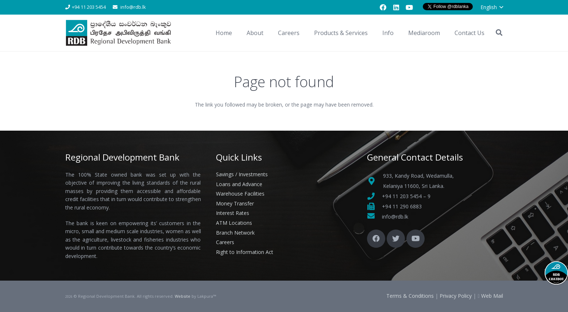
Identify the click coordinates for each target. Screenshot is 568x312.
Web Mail (492, 295)
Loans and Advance (239, 184)
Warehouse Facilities (240, 193)
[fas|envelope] (374, 217)
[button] (491, 7)
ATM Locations (234, 222)
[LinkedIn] (396, 7)
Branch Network (235, 232)
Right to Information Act (244, 252)
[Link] (119, 33)
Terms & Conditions (410, 295)
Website (182, 296)
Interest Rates (232, 212)
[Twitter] (396, 239)
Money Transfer (235, 203)
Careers (225, 242)
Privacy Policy (456, 295)
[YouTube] (409, 7)
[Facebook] (383, 7)
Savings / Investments (242, 174)
